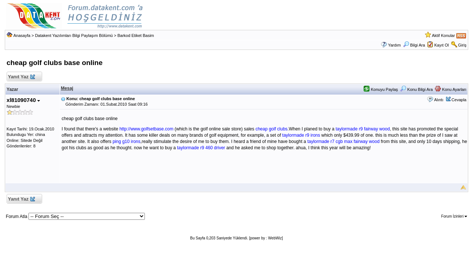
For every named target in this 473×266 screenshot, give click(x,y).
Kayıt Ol (441, 45)
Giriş (462, 45)
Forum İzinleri (454, 216)
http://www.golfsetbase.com (146, 129)
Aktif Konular (443, 35)
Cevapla (459, 100)
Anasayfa (21, 35)
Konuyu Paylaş (381, 89)
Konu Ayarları (450, 89)
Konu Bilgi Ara (416, 89)
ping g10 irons (126, 141)
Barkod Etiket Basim (136, 35)
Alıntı (438, 100)
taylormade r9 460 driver (201, 147)
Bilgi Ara (414, 45)
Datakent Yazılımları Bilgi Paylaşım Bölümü (74, 35)
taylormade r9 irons (301, 135)
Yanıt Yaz (21, 77)
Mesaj (67, 88)
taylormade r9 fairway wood (363, 129)
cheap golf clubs (271, 129)
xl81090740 (23, 100)
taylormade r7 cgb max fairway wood (343, 141)
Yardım (394, 45)
